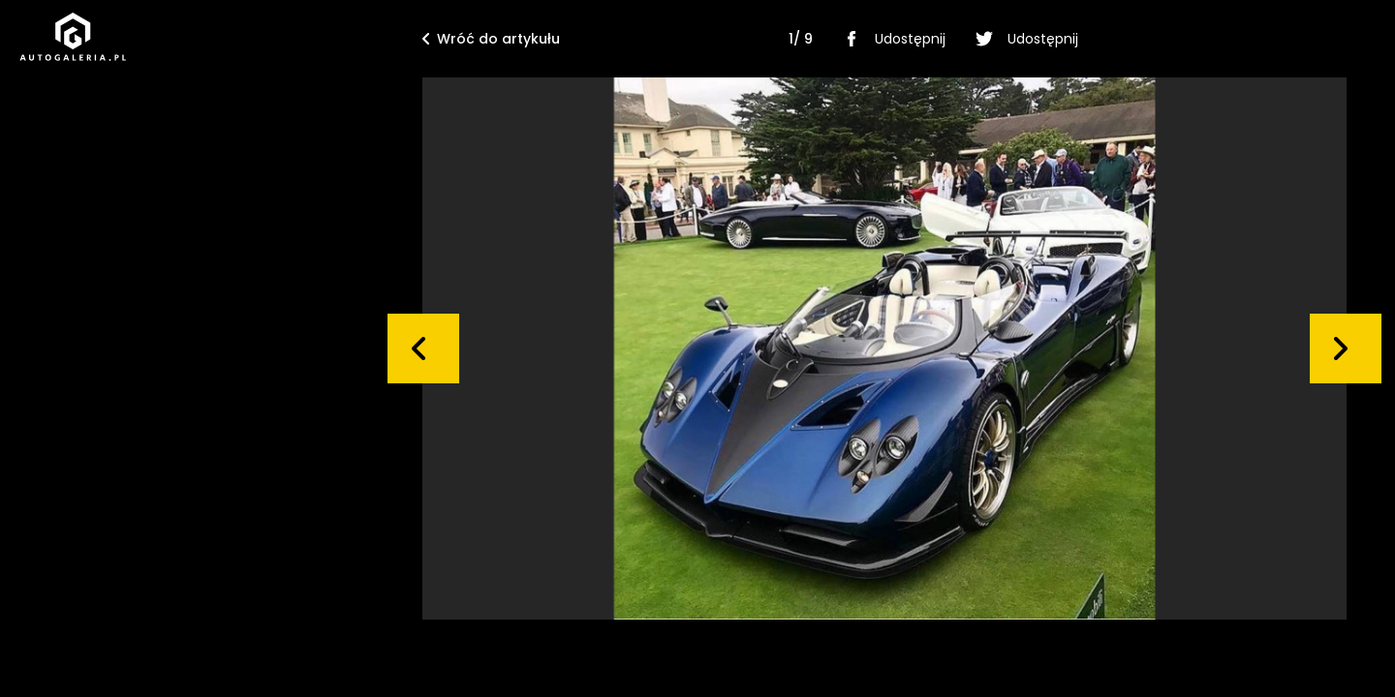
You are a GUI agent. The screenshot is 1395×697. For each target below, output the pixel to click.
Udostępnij (891, 38)
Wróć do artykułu (491, 38)
